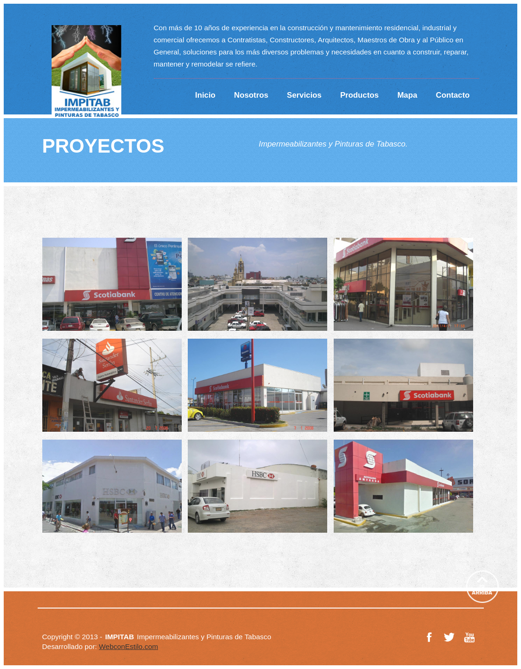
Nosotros (251, 95)
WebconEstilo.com (128, 646)
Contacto (453, 95)
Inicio (205, 95)
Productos (359, 95)
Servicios (304, 95)
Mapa (407, 95)
